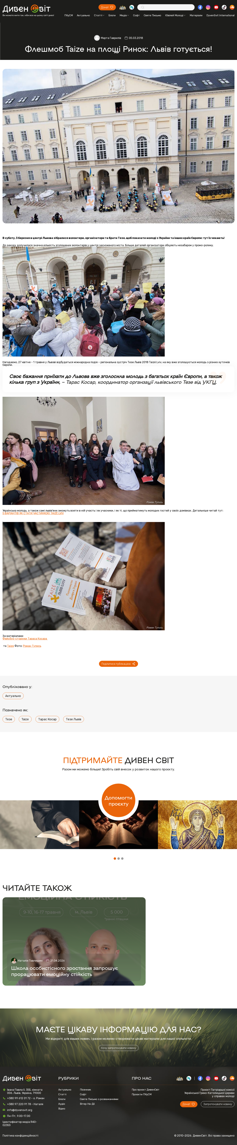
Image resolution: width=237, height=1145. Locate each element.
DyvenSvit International (220, 15)
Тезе (8, 719)
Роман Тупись (32, 646)
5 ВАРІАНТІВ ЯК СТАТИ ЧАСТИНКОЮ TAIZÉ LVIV (33, 513)
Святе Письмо (152, 15)
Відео (61, 1108)
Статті (99, 15)
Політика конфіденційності (20, 1135)
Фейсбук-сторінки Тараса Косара (25, 638)
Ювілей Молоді (175, 15)
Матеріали (196, 15)
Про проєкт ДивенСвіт (145, 1089)
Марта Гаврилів (111, 38)
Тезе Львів (73, 719)
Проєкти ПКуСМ (142, 1094)
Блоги (112, 15)
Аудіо (61, 1103)
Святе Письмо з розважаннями (99, 1099)
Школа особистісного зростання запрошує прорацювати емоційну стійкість (64, 971)
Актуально (83, 15)
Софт (136, 15)
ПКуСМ (68, 15)
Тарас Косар (47, 719)
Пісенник (85, 1089)
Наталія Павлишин (30, 960)
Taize (10, 646)
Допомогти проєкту (118, 800)
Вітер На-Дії (87, 1103)
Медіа (124, 15)
